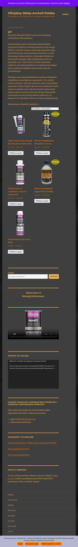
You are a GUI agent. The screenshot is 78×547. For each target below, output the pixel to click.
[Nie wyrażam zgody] (75, 541)
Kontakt (11, 521)
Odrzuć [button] (67, 3)
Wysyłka (11, 516)
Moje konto (13, 500)
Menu (66, 14)
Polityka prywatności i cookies (51, 544)
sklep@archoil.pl (28, 419)
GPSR (10, 531)
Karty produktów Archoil (18, 449)
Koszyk (11, 495)
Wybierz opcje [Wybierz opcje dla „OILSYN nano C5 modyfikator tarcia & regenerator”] (16, 204)
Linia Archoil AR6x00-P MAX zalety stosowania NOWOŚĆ (32, 443)
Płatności (12, 510)
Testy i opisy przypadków (18, 455)
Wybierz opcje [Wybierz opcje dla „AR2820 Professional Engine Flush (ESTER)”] (42, 201)
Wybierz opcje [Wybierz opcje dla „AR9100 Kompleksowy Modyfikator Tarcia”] (42, 153)
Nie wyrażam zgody (32, 544)
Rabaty (11, 505)
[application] (33, 374)
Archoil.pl (12, 526)
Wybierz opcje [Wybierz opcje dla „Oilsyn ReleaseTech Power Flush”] (16, 252)
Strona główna (13, 28)
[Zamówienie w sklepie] (45, 108)
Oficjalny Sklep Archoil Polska (31, 13)
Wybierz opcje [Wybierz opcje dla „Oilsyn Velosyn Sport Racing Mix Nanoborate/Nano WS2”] (16, 153)
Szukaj (11, 273)
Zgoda (20, 544)
